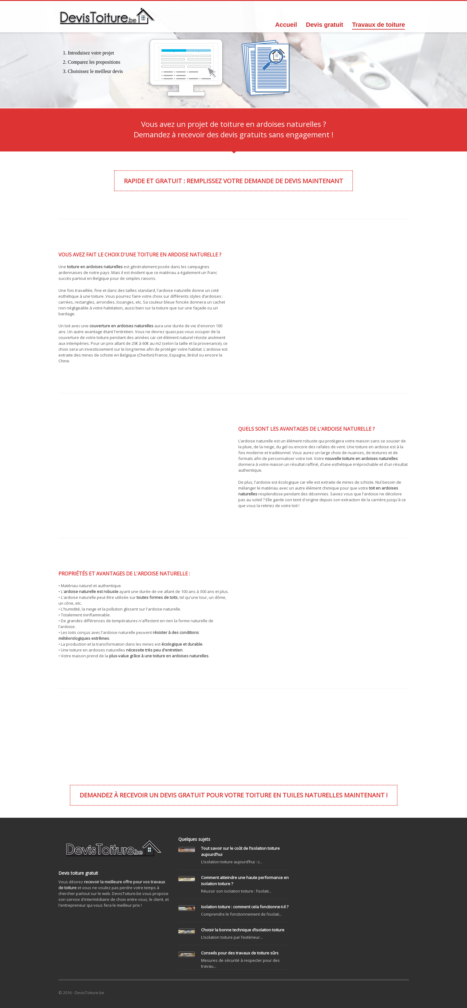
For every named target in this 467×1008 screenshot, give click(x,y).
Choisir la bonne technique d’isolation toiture (242, 930)
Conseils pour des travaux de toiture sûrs (240, 953)
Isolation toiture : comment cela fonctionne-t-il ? (244, 906)
